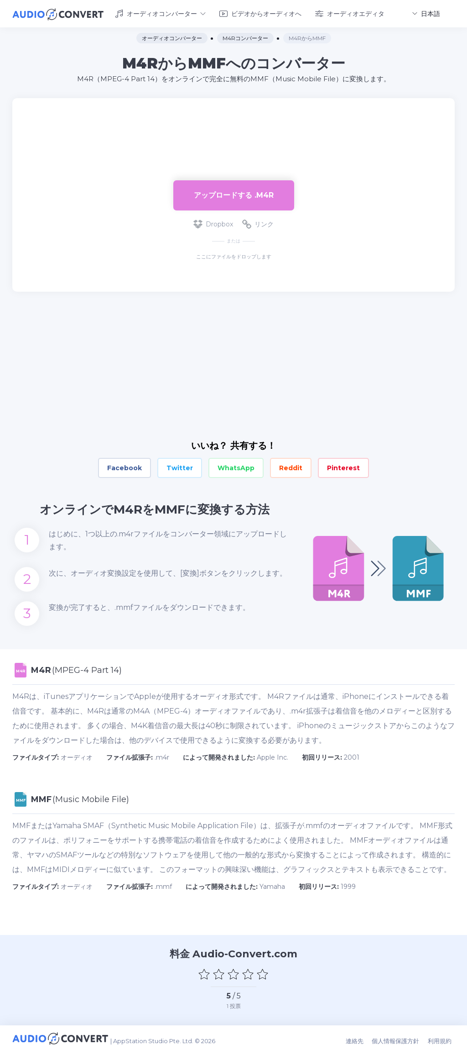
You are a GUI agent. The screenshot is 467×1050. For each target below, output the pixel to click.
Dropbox (213, 222)
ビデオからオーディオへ (260, 13)
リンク (258, 222)
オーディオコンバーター (160, 13)
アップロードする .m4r (234, 193)
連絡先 (361, 1037)
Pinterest (343, 466)
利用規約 (443, 1037)
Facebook (124, 466)
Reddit (290, 466)
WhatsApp (236, 466)
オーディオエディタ (349, 13)
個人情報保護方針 (400, 1037)
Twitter (179, 466)
